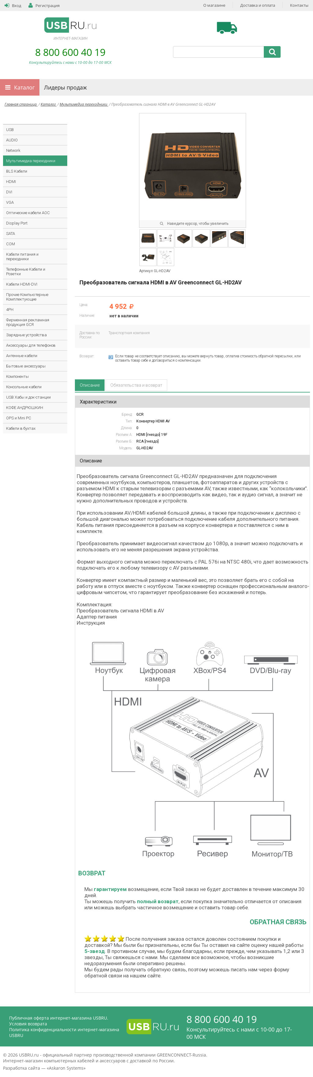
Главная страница (21, 104)
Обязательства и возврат (136, 385)
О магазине (214, 5)
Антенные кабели (21, 355)
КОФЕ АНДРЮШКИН (24, 407)
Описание (90, 385)
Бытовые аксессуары (26, 366)
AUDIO (12, 140)
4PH (9, 309)
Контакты (299, 5)
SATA (10, 233)
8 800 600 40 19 (70, 52)
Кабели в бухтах (20, 428)
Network (13, 150)
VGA (10, 202)
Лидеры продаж (65, 87)
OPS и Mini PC (18, 418)
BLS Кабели (16, 171)
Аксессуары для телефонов (31, 345)
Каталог (24, 87)
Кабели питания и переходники (22, 256)
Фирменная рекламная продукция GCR (27, 322)
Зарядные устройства (26, 335)
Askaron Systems (66, 1068)
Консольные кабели (24, 387)
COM (10, 244)
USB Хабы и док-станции (28, 397)
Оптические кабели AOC (28, 212)
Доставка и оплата (257, 5)
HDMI (11, 181)
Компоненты (17, 376)
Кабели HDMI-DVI (21, 284)
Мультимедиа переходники (84, 104)
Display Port (17, 223)
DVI (9, 192)
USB (10, 129)
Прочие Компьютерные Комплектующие (27, 296)
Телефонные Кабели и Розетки (25, 271)
